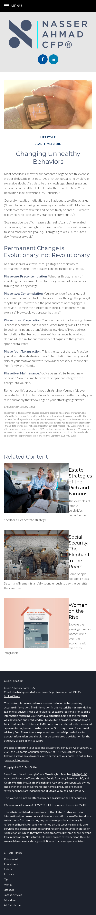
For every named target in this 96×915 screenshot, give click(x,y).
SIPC (84, 774)
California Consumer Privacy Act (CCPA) (40, 751)
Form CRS (18, 680)
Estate (8, 869)
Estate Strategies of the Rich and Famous (80, 481)
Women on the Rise (78, 611)
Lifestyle (9, 889)
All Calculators (13, 905)
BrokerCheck (12, 696)
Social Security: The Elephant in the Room (79, 551)
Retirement (11, 859)
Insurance (10, 874)
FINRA (76, 774)
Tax (6, 879)
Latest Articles (13, 894)
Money (8, 884)
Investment (11, 864)
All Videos (10, 900)
